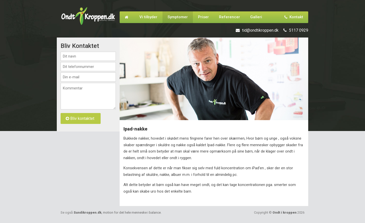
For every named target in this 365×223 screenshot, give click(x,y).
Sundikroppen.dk (117, 212)
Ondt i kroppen (284, 212)
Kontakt (293, 17)
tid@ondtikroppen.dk (260, 30)
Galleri (256, 17)
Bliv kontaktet (80, 118)
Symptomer (178, 17)
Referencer (229, 17)
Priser (203, 17)
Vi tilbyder (148, 17)
